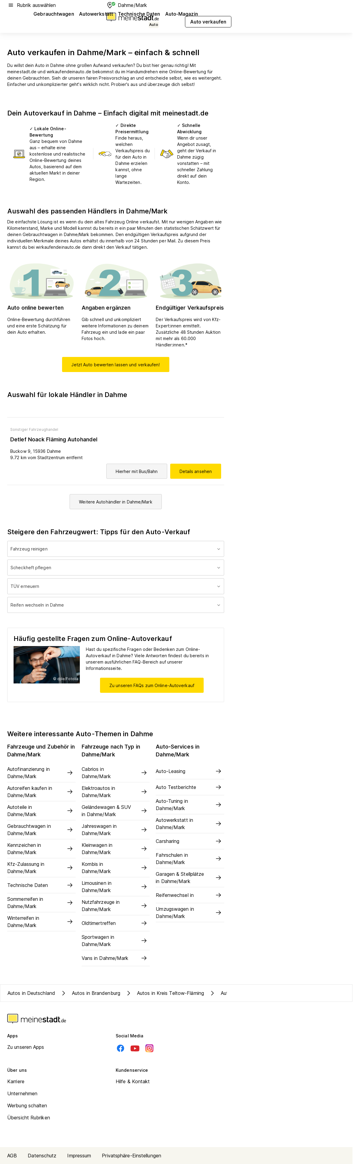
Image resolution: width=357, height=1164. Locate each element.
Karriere (15, 1081)
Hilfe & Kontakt (133, 1081)
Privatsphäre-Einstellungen (131, 1156)
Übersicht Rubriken (28, 1118)
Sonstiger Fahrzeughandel (34, 429)
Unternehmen (22, 1093)
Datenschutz (42, 1156)
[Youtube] (135, 1048)
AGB (12, 1156)
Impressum (79, 1156)
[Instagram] (149, 1048)
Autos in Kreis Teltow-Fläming (164, 993)
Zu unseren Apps (25, 1047)
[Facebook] (120, 1048)
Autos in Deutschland (31, 993)
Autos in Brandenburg (90, 993)
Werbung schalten (27, 1105)
